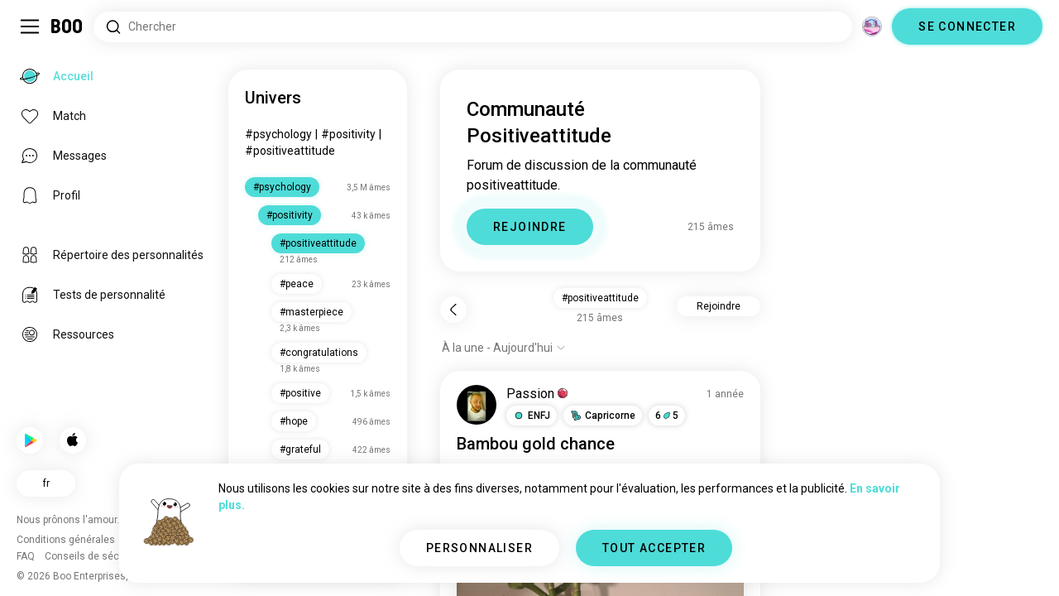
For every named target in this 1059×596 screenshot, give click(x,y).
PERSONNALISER (479, 548)
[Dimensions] (872, 26)
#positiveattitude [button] (600, 298)
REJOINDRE (530, 226)
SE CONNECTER (967, 26)
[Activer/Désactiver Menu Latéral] (29, 26)
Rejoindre (718, 306)
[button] (531, 415)
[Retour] (453, 309)
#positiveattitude (290, 150)
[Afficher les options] (504, 348)
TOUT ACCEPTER (654, 548)
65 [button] (666, 415)
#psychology (278, 134)
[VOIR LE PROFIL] (476, 405)
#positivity (348, 134)
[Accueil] (67, 26)
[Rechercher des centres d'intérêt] (472, 27)
